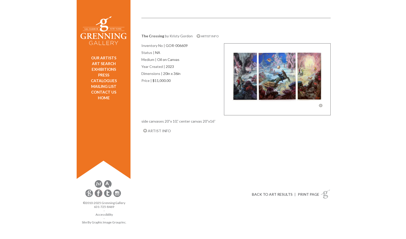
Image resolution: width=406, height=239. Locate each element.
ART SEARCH (104, 63)
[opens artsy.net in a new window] (108, 187)
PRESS (103, 75)
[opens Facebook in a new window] (99, 196)
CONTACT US (103, 92)
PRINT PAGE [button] (308, 194)
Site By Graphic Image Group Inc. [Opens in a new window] (104, 222)
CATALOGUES (104, 80)
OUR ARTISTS (103, 57)
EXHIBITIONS (104, 69)
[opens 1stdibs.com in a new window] (98, 187)
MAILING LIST (104, 86)
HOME (104, 97)
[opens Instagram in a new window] (117, 196)
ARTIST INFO (208, 36)
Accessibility (104, 214)
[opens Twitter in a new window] (108, 196)
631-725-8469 (104, 207)
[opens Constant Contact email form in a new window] (89, 196)
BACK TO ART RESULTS (272, 194)
